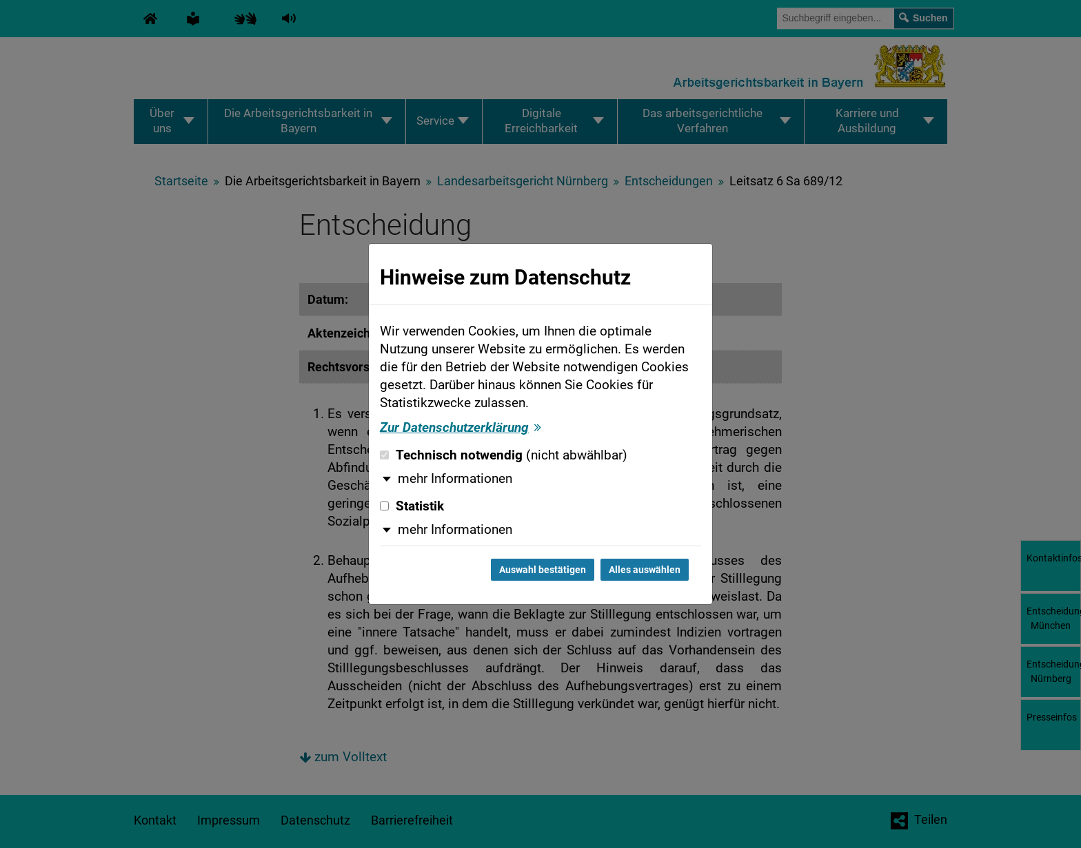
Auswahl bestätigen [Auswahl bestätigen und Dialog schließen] (542, 569)
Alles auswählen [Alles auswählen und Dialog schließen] (644, 569)
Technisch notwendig (503, 455)
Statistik (412, 506)
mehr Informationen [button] (455, 478)
